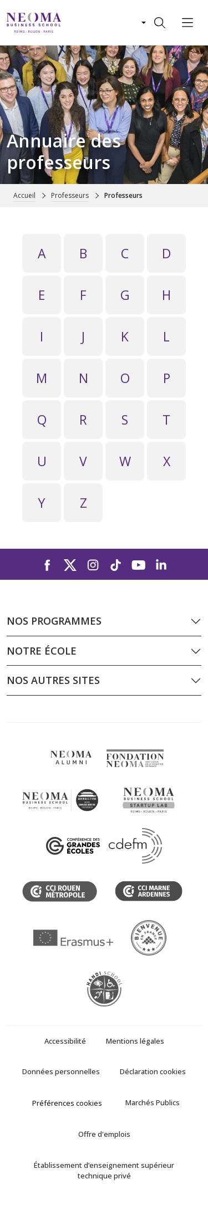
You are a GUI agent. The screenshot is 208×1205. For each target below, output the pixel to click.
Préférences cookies (67, 1103)
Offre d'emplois (104, 1134)
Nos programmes (54, 620)
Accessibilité (65, 1041)
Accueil (24, 195)
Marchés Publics (152, 1102)
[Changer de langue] (142, 23)
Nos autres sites (53, 680)
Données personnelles (61, 1071)
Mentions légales (135, 1041)
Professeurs (70, 195)
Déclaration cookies (153, 1071)
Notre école (42, 650)
